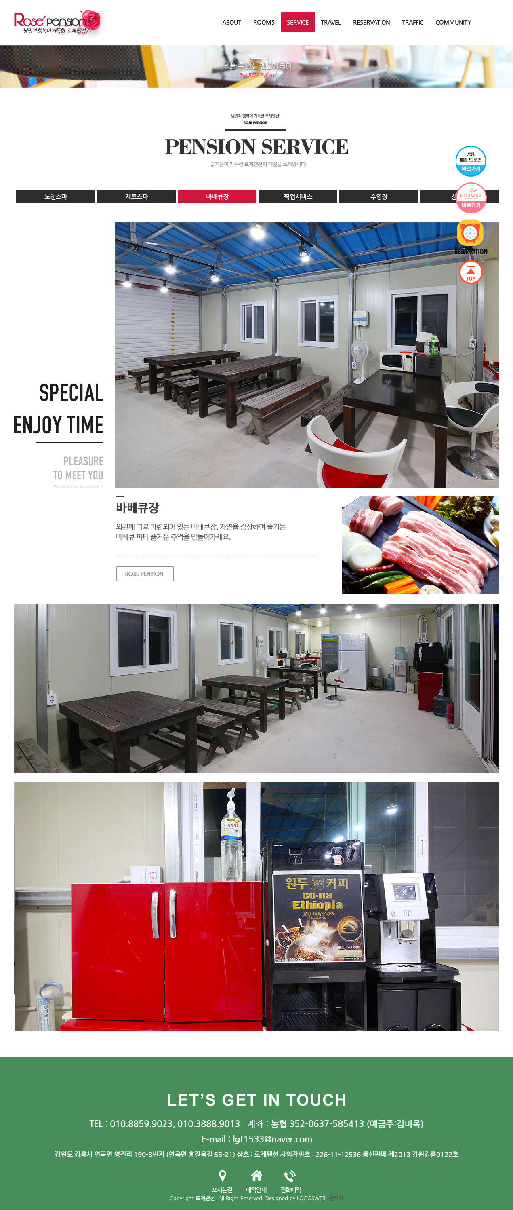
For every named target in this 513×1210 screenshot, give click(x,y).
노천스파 (55, 196)
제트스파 (136, 196)
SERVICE (298, 22)
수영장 (378, 196)
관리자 (336, 1198)
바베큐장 (217, 196)
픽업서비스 (298, 196)
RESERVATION (371, 22)
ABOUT (231, 22)
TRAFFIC (412, 22)
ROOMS (264, 22)
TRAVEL (331, 22)
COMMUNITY (453, 22)
